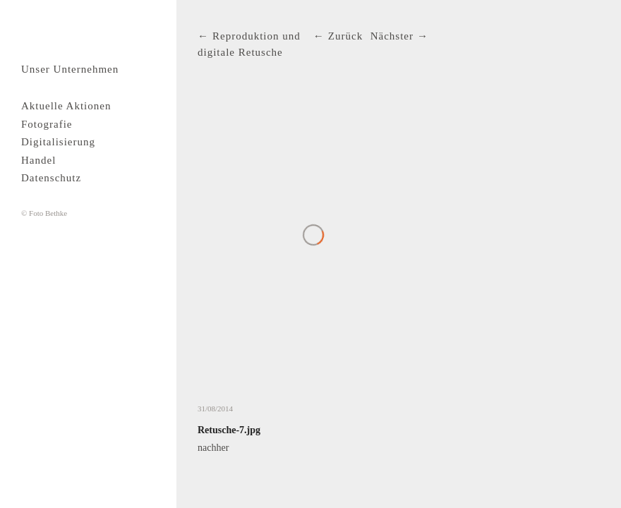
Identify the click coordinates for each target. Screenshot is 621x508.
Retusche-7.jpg (229, 430)
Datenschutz (51, 177)
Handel (38, 160)
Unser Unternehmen (70, 69)
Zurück (345, 36)
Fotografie (46, 124)
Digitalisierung (58, 141)
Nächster (392, 36)
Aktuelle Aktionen (66, 105)
